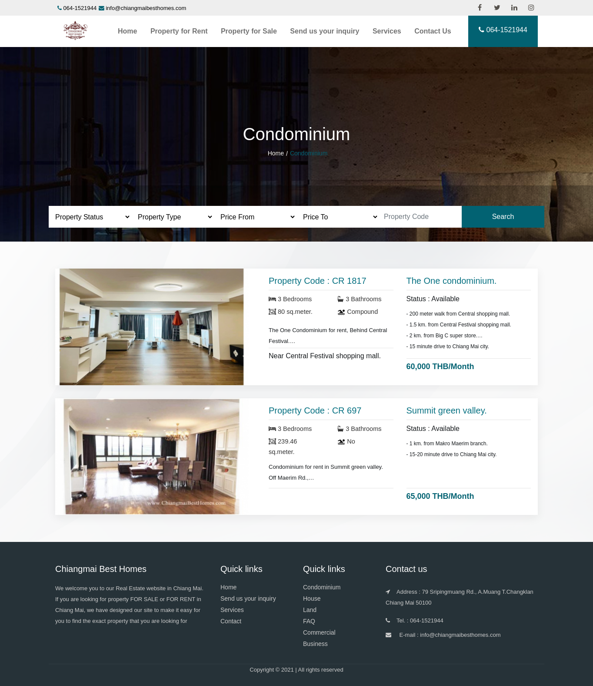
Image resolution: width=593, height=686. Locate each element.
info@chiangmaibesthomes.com (146, 8)
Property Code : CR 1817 (317, 281)
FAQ (309, 621)
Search (503, 216)
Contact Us (432, 31)
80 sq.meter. (291, 311)
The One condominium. (451, 281)
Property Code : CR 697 (315, 410)
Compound (357, 311)
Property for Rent (179, 31)
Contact (230, 621)
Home (127, 31)
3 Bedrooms (290, 299)
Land (309, 609)
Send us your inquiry (324, 31)
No (346, 441)
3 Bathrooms (359, 299)
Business (315, 643)
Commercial (319, 632)
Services (387, 31)
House (311, 598)
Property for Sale (249, 31)
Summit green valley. (446, 410)
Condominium (321, 587)
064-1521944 (80, 8)
